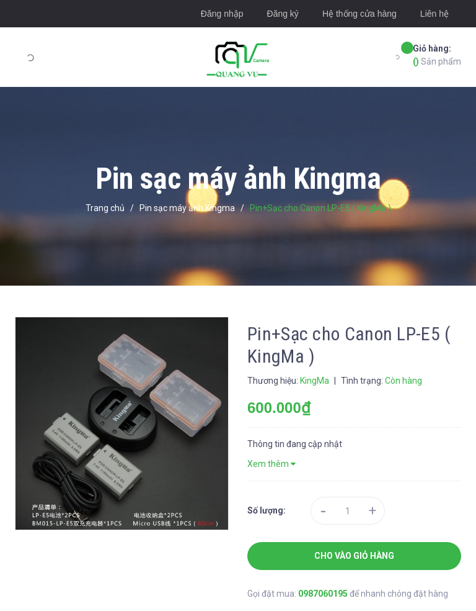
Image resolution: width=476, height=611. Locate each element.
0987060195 (324, 594)
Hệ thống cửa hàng (359, 14)
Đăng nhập (222, 14)
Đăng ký (283, 14)
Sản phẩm (437, 54)
